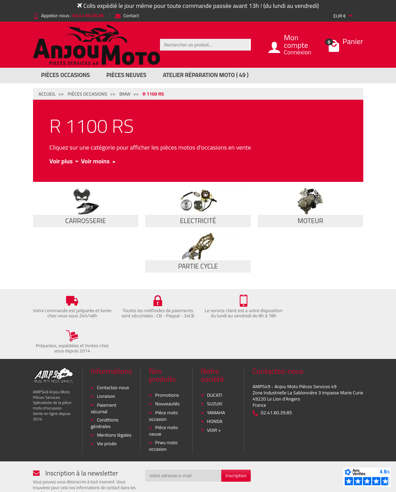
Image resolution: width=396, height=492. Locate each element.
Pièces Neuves (126, 74)
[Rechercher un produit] (204, 45)
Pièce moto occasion (163, 386)
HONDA (215, 391)
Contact (127, 15)
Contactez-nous (113, 357)
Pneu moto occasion (163, 416)
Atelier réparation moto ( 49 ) (206, 74)
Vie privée (107, 413)
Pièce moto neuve (163, 401)
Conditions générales (104, 393)
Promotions (167, 365)
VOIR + (214, 400)
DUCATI (214, 365)
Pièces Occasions (65, 74)
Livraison (106, 366)
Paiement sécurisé (104, 378)
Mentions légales (114, 405)
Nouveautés (167, 374)
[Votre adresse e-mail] (183, 446)
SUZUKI (215, 374)
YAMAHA (216, 382)
